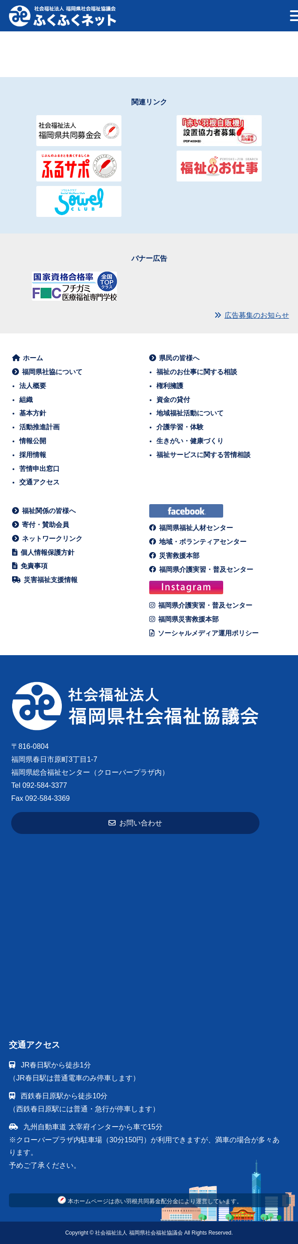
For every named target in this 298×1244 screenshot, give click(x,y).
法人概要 (32, 385)
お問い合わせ (135, 823)
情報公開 (32, 441)
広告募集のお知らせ (252, 315)
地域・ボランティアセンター (198, 541)
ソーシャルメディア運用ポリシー (204, 633)
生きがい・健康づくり (190, 441)
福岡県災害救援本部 (184, 619)
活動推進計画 (39, 427)
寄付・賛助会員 (40, 524)
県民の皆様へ (174, 358)
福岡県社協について (47, 372)
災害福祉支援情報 (45, 579)
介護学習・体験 (179, 427)
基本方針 (32, 413)
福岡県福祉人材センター (191, 527)
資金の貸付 (173, 399)
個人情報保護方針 (43, 552)
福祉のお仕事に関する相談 (196, 372)
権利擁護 (169, 385)
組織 (26, 399)
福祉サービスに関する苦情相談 (203, 454)
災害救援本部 (174, 555)
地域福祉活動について (190, 413)
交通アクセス (39, 482)
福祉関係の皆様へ (44, 510)
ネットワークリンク (47, 538)
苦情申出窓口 (39, 468)
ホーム (27, 358)
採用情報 (32, 454)
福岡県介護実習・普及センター (201, 569)
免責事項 (30, 566)
